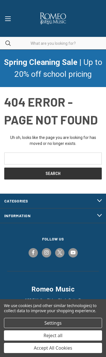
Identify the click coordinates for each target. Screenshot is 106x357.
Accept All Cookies (53, 348)
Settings (53, 323)
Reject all (53, 335)
